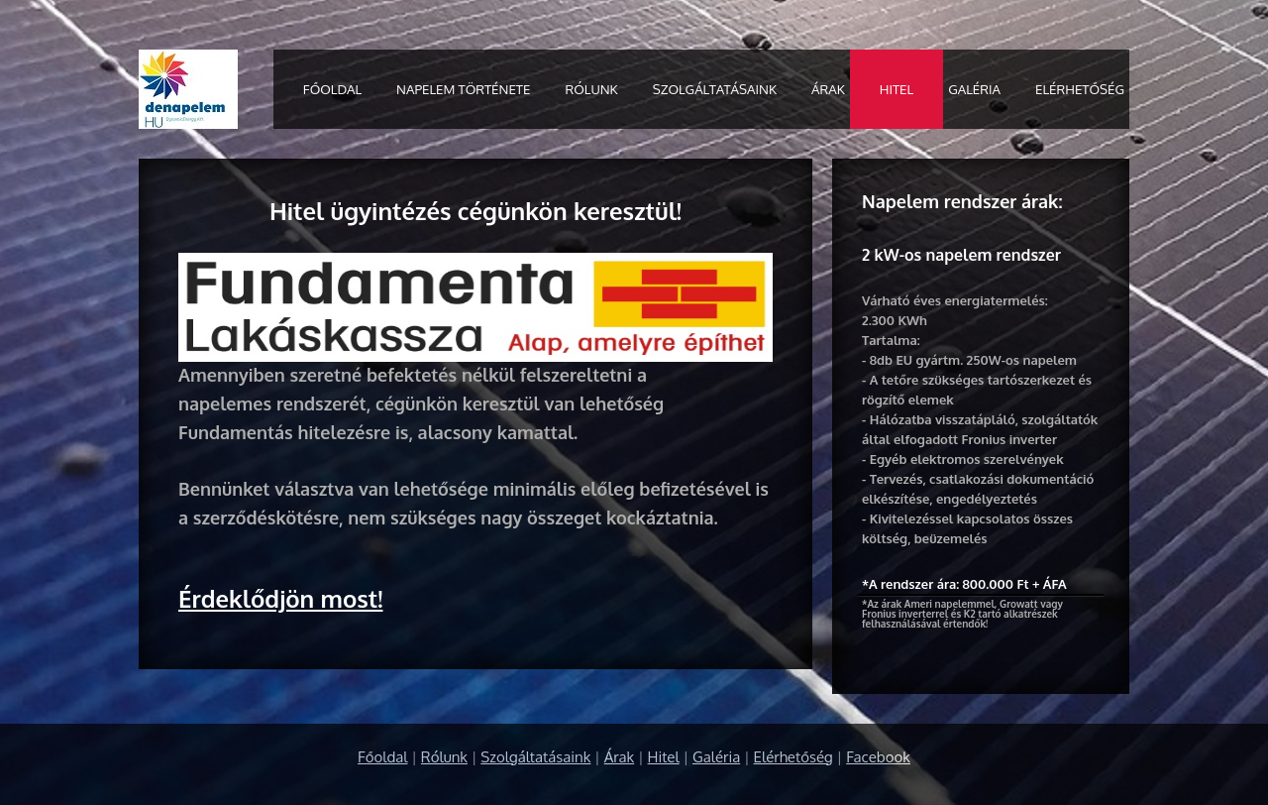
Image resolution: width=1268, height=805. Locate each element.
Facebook (878, 757)
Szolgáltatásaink (715, 88)
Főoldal (332, 88)
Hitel (896, 88)
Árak (828, 88)
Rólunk (591, 88)
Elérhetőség (1079, 88)
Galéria (974, 88)
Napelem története (463, 88)
